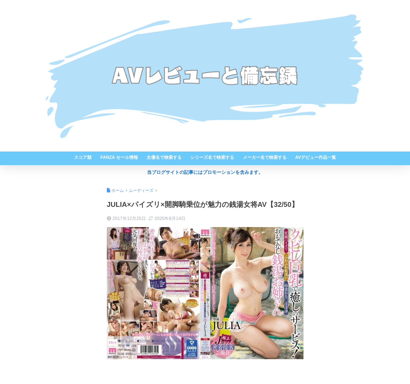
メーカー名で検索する (265, 157)
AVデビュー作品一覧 (315, 157)
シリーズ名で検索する (212, 157)
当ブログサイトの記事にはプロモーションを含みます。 (205, 172)
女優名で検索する (164, 157)
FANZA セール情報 (119, 157)
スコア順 (83, 157)
